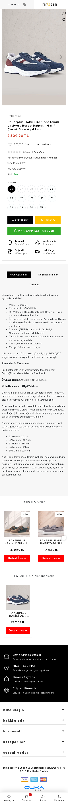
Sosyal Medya (16, 752)
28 (21, 198)
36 (11, 189)
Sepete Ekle (20, 220)
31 (52, 198)
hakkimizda (14, 720)
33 (21, 207)
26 (51, 189)
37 (21, 189)
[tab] (19, 274)
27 (11, 198)
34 (31, 207)
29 (31, 198)
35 (41, 207)
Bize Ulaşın (13, 710)
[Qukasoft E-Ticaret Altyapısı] (34, 788)
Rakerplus (14, 116)
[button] (6, 57)
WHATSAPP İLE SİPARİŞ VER (34, 230)
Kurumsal (11, 731)
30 (42, 198)
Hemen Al (48, 219)
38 (31, 189)
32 (11, 207)
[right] (64, 537)
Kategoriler (14, 742)
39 (41, 189)
